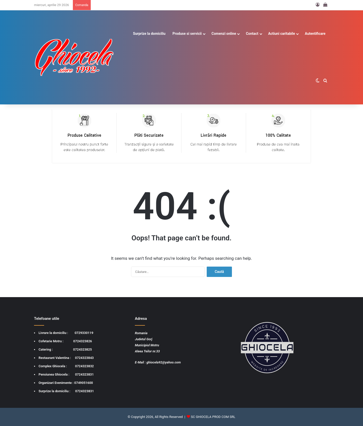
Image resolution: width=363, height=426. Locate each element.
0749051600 (83, 383)
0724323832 (84, 366)
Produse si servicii (187, 34)
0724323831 (84, 374)
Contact (252, 34)
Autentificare (315, 34)
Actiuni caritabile (281, 34)
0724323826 (82, 341)
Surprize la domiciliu (149, 34)
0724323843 (84, 358)
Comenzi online (223, 34)
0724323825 (82, 349)
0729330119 (84, 333)
